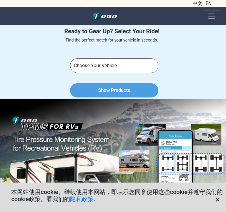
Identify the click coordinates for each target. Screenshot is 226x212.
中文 (197, 3)
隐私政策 (82, 199)
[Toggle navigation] (212, 16)
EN (209, 3)
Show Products (114, 90)
